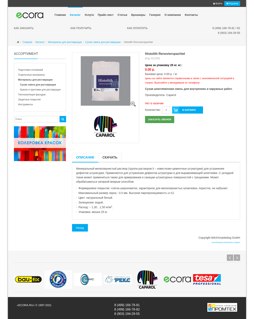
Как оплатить (137, 28)
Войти (217, 3)
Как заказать (24, 28)
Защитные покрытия (29, 99)
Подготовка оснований (30, 69)
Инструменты (25, 104)
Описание (85, 157)
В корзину (184, 110)
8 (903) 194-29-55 (229, 32)
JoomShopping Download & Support (225, 242)
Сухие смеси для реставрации (38, 84)
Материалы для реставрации (35, 79)
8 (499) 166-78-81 (127, 305)
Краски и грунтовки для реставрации (40, 89)
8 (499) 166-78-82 (127, 309)
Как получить (80, 28)
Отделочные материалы (31, 74)
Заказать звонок (159, 119)
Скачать (109, 157)
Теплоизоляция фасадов (31, 94)
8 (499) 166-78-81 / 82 (226, 28)
